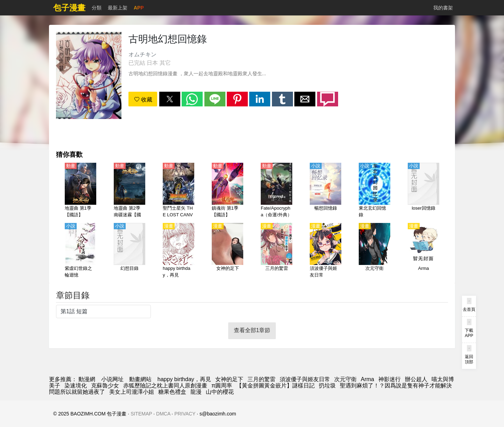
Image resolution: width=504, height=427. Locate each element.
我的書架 (443, 7)
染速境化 (75, 385)
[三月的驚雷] (276, 251)
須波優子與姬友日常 (305, 379)
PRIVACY (184, 413)
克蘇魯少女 (105, 385)
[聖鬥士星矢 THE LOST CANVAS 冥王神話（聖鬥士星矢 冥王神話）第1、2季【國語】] (178, 191)
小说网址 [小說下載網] (112, 379)
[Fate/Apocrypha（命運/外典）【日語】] (276, 191)
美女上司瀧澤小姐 (131, 392)
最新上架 (117, 7)
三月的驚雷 (261, 379)
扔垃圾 (327, 385)
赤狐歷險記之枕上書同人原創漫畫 (165, 385)
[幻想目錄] (129, 251)
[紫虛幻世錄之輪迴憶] (80, 251)
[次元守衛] (374, 251)
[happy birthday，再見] (178, 251)
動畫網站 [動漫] (140, 379)
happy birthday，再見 (184, 379)
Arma (367, 379)
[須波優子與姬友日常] (325, 251)
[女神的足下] (227, 251)
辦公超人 (416, 379)
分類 (97, 7)
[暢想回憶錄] (325, 191)
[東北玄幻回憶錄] (374, 191)
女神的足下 (229, 379)
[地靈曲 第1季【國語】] (80, 191)
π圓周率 (221, 385)
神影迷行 (389, 379)
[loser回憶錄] (423, 191)
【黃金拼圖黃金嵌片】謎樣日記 (275, 385)
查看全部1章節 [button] (252, 330)
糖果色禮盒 (172, 392)
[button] (169, 99)
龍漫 (196, 392)
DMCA (163, 413)
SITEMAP (141, 413)
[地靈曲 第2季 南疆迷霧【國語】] (129, 191)
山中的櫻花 (220, 392)
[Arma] (423, 251)
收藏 (143, 100)
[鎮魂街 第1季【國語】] (227, 191)
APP (139, 7)
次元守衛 (345, 379)
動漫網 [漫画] (86, 379)
